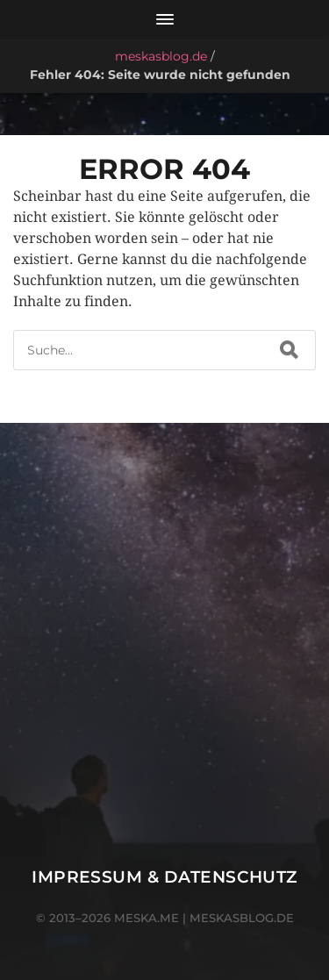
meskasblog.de (161, 56)
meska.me (146, 918)
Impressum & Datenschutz (164, 877)
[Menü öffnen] (164, 19)
